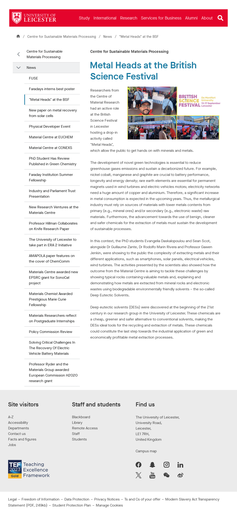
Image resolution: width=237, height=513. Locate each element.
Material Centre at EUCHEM (51, 137)
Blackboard (81, 417)
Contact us (17, 433)
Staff (76, 433)
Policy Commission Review (50, 331)
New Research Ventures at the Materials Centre (53, 210)
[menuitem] (84, 18)
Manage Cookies (109, 505)
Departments (18, 428)
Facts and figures (22, 439)
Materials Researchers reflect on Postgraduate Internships (52, 318)
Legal (12, 499)
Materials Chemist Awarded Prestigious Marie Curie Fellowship (50, 299)
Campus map (146, 451)
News (107, 36)
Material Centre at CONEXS (50, 147)
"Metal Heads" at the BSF (49, 99)
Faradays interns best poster (52, 88)
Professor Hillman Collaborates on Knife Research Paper (53, 226)
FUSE (33, 78)
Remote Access (85, 428)
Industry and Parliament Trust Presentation (52, 193)
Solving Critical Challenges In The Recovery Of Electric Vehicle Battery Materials (52, 348)
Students (79, 439)
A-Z (10, 417)
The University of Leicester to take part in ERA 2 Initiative (52, 242)
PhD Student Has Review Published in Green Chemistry (52, 161)
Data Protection (76, 499)
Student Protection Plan (71, 505)
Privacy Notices (107, 499)
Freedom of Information (40, 499)
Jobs (12, 444)
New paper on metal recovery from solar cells (53, 113)
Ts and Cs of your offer (142, 499)
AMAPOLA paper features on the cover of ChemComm (52, 258)
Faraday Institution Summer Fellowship (51, 177)
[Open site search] (220, 18)
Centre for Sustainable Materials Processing (60, 36)
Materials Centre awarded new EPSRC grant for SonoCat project (53, 277)
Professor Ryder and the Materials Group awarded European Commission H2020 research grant (53, 372)
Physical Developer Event (49, 126)
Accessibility (18, 422)
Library (77, 422)
